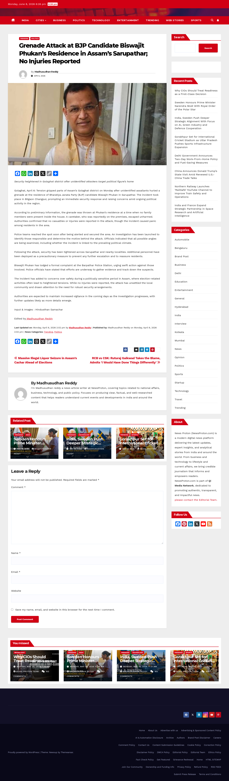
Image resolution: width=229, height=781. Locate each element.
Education (181, 281)
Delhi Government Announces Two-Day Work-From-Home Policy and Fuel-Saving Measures (196, 159)
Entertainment (128, 20)
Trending (152, 20)
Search (179, 37)
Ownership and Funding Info (160, 767)
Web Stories (175, 20)
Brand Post (182, 256)
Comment (18, 487)
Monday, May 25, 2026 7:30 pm (34, 666)
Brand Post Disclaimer (199, 738)
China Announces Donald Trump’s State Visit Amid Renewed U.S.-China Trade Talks (196, 174)
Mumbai (180, 340)
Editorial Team (198, 752)
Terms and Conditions (210, 774)
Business (59, 20)
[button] (212, 20)
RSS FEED (216, 767)
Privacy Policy (184, 767)
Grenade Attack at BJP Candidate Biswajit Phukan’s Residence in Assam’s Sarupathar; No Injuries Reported (83, 53)
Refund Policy (201, 767)
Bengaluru (181, 247)
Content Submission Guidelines (168, 745)
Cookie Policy (194, 745)
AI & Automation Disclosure (149, 738)
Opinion (179, 357)
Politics (79, 20)
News (178, 348)
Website (16, 590)
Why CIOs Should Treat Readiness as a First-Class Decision (32, 661)
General (180, 298)
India (25, 20)
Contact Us (143, 745)
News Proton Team (26, 671)
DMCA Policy (163, 752)
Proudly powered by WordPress (24, 752)
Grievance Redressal (183, 759)
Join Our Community (132, 767)
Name (16, 553)
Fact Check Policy (145, 759)
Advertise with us (169, 730)
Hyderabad (181, 306)
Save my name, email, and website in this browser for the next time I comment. (65, 609)
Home (142, 730)
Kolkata (179, 332)
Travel (178, 399)
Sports (196, 20)
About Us (152, 730)
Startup (179, 382)
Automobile (182, 239)
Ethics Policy (214, 752)
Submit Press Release (185, 774)
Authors (181, 738)
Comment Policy (126, 745)
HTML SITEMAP (213, 759)
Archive (170, 738)
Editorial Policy (180, 752)
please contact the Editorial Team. (196, 499)
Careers (217, 738)
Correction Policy (212, 745)
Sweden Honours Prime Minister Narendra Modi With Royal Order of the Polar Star (195, 106)
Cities (40, 20)
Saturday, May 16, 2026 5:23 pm (194, 666)
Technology (101, 20)
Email (15, 571)
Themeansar (67, 752)
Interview (180, 323)
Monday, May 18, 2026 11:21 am (140, 666)
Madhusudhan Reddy (46, 71)
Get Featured (163, 759)
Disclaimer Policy (145, 752)
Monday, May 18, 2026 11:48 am (87, 666)
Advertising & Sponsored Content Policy (201, 730)
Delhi (178, 273)
